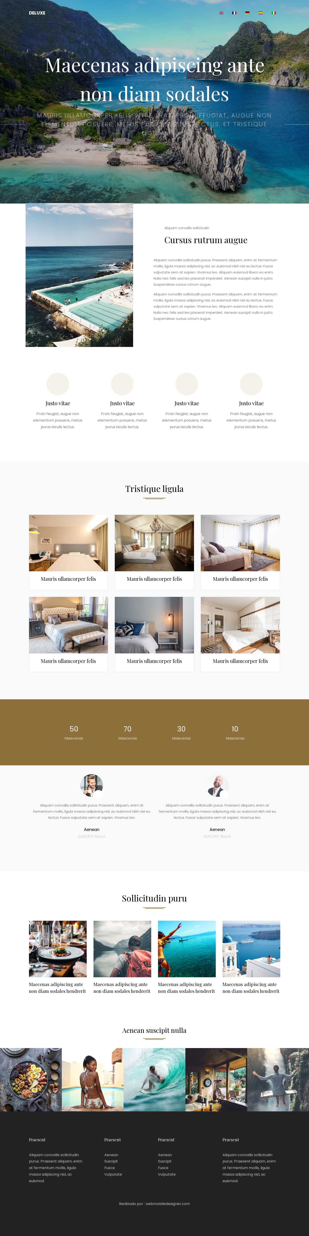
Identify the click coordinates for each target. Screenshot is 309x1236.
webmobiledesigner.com (168, 1203)
